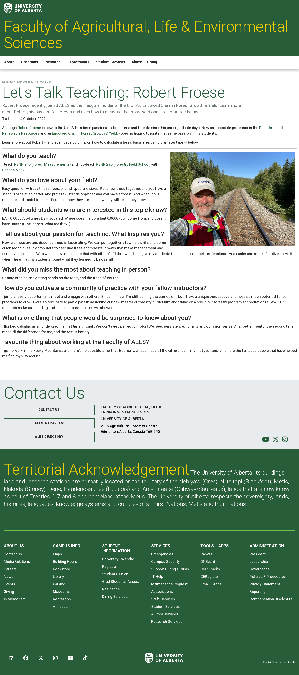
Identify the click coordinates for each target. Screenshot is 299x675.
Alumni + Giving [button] (144, 62)
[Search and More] (291, 8)
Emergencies (162, 554)
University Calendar (118, 559)
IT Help (157, 576)
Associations (162, 591)
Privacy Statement (265, 584)
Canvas (206, 554)
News (9, 576)
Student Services (165, 606)
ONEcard (207, 561)
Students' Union (115, 574)
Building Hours (65, 561)
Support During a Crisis (170, 569)
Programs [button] (29, 62)
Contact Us (49, 410)
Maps (57, 554)
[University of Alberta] (23, 8)
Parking (59, 584)
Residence (111, 589)
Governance (260, 569)
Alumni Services (164, 614)
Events (9, 584)
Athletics (60, 606)
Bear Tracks (210, 569)
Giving (9, 591)
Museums (61, 591)
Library (58, 576)
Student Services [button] (110, 62)
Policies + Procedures (268, 576)
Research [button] (53, 62)
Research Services (167, 621)
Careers (10, 569)
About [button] (9, 62)
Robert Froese (29, 127)
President (258, 554)
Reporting (258, 591)
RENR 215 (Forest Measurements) (42, 164)
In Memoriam (15, 599)
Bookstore (61, 569)
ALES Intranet (48, 423)
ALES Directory (49, 436)
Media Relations (17, 561)
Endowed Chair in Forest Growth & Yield (84, 133)
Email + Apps (211, 584)
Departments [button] (78, 62)
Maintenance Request (169, 584)
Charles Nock (13, 170)
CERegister (209, 576)
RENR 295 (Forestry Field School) (123, 164)
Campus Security (165, 561)
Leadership (259, 561)
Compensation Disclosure (271, 599)
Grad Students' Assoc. (120, 581)
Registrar (109, 566)
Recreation (62, 599)
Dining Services (115, 596)
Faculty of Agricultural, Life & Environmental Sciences (146, 35)
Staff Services (163, 599)
